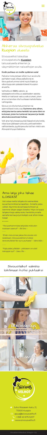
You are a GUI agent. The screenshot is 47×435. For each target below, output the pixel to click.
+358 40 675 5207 (25, 417)
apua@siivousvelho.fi (25, 414)
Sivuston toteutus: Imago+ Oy (23, 432)
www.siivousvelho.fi (25, 420)
